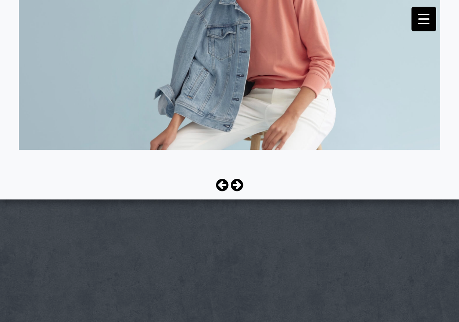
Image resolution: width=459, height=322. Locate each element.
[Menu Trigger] (423, 19)
